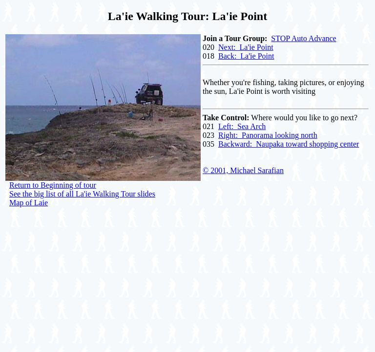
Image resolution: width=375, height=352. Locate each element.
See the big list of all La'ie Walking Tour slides (82, 194)
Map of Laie (28, 202)
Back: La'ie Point (246, 56)
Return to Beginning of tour (52, 185)
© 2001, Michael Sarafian (243, 170)
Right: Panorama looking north (267, 135)
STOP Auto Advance (303, 38)
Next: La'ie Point (245, 47)
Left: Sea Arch (242, 126)
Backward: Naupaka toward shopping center (288, 144)
